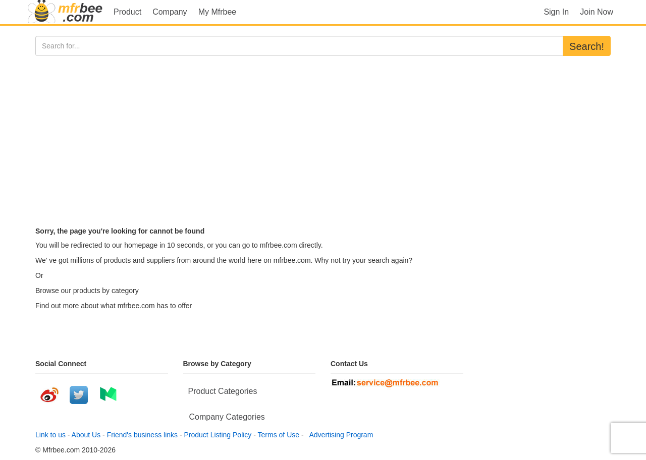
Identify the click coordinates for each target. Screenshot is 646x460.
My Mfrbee (217, 12)
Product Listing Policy (218, 435)
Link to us (50, 435)
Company (169, 12)
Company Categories (227, 417)
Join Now (596, 12)
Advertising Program (339, 435)
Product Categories (222, 391)
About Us (86, 435)
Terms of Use (278, 435)
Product (127, 12)
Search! (586, 46)
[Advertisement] (323, 131)
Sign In (556, 12)
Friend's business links (142, 435)
